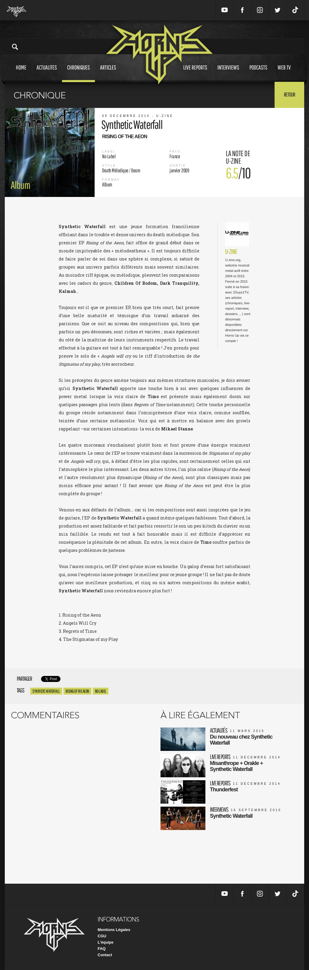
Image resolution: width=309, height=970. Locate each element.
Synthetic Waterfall (46, 691)
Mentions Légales (114, 929)
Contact (105, 955)
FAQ (102, 948)
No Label (100, 691)
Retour (289, 94)
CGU (102, 936)
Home (21, 73)
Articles (108, 73)
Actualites (46, 73)
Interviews (228, 73)
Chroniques (78, 73)
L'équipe (105, 942)
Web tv (284, 73)
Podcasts (258, 73)
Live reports (195, 73)
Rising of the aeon (77, 691)
